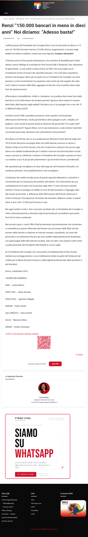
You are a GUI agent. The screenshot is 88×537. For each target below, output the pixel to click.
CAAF (33, 507)
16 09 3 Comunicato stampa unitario (22, 334)
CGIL (32, 500)
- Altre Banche (19, 19)
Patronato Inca (36, 503)
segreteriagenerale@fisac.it (48, 402)
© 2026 (79, 354)
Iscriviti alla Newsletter (9, 517)
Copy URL (55, 364)
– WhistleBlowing (8, 503)
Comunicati (35, 402)
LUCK (33, 514)
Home (5, 19)
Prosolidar (34, 510)
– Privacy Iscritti (7, 507)
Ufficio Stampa (7, 510)
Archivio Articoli (7, 521)
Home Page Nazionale (9, 500)
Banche (11, 19)
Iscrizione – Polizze (8, 514)
